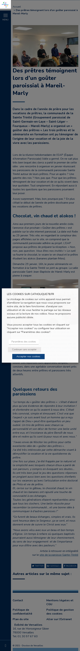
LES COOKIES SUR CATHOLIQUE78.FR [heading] (30, 294)
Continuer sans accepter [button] (24, 349)
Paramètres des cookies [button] (23, 341)
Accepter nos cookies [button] (28, 356)
